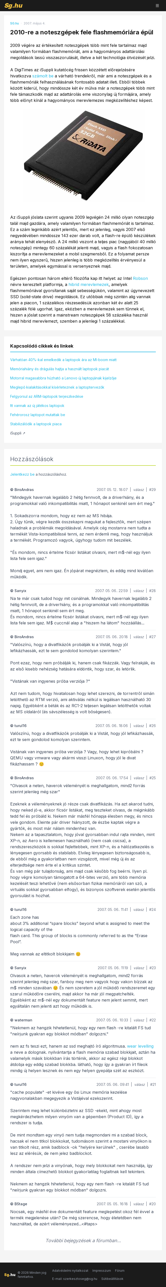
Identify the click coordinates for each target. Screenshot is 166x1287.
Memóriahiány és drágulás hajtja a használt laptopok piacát (59, 369)
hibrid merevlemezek (88, 284)
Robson (140, 278)
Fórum (119, 1270)
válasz (138, 489)
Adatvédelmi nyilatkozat (70, 1270)
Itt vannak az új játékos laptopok (37, 405)
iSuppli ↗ (17, 433)
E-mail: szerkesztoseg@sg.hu (74, 1279)
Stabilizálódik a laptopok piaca (36, 424)
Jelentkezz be (22, 474)
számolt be (42, 75)
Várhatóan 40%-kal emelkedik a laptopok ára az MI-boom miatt (63, 360)
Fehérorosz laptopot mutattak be (37, 415)
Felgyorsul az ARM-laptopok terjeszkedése (46, 396)
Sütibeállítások (112, 1279)
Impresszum (101, 1270)
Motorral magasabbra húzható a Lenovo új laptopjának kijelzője (63, 378)
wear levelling (140, 1046)
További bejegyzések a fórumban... (83, 1240)
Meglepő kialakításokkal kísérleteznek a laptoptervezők (57, 387)
